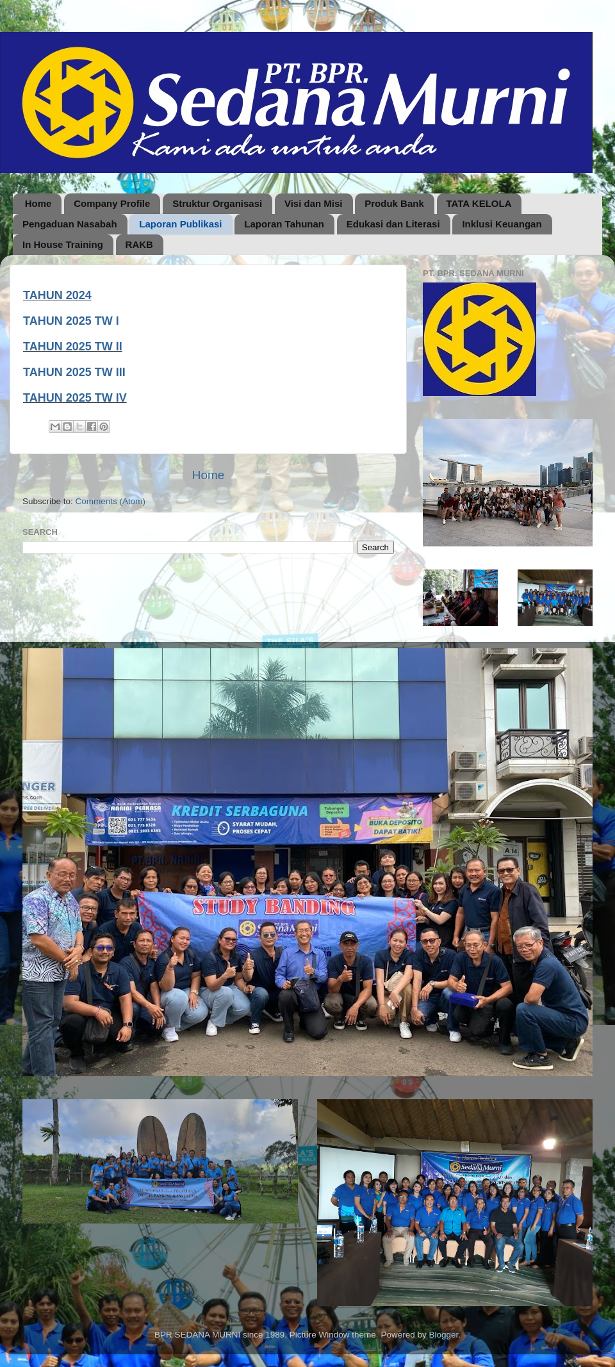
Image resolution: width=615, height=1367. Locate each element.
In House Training (62, 244)
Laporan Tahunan (284, 223)
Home (38, 203)
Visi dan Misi (313, 203)
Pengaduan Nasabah (69, 223)
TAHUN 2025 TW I (71, 321)
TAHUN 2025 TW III (74, 372)
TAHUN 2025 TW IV (75, 397)
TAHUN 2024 (57, 295)
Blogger (443, 1334)
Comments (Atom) (111, 501)
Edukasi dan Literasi (393, 223)
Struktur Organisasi (217, 203)
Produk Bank (394, 203)
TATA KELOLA (479, 203)
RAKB (139, 244)
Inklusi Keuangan (501, 223)
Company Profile (112, 203)
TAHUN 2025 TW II (72, 346)
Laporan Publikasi (180, 223)
